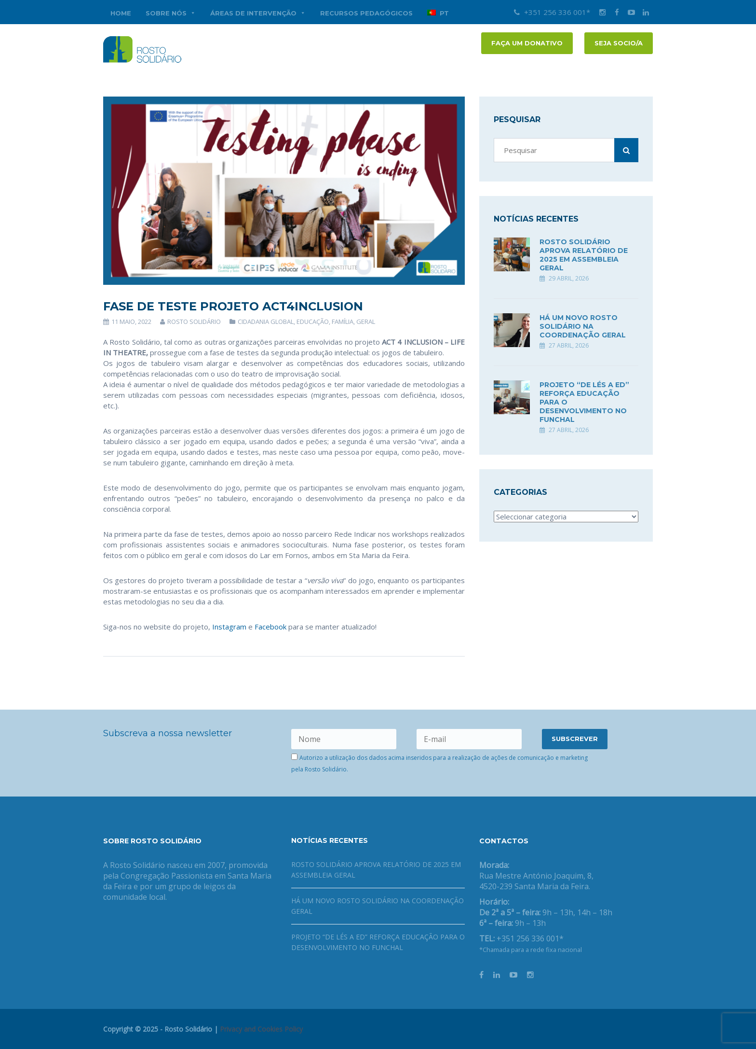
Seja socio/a (618, 43)
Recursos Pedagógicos (366, 13)
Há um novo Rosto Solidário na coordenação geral (583, 326)
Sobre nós (171, 13)
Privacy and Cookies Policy (261, 1029)
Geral (365, 321)
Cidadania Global (266, 321)
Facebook (270, 626)
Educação (313, 321)
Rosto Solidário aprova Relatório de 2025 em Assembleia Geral (584, 255)
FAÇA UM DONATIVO (527, 43)
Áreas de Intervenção (258, 13)
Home (120, 13)
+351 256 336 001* (552, 12)
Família (342, 321)
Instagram (229, 626)
